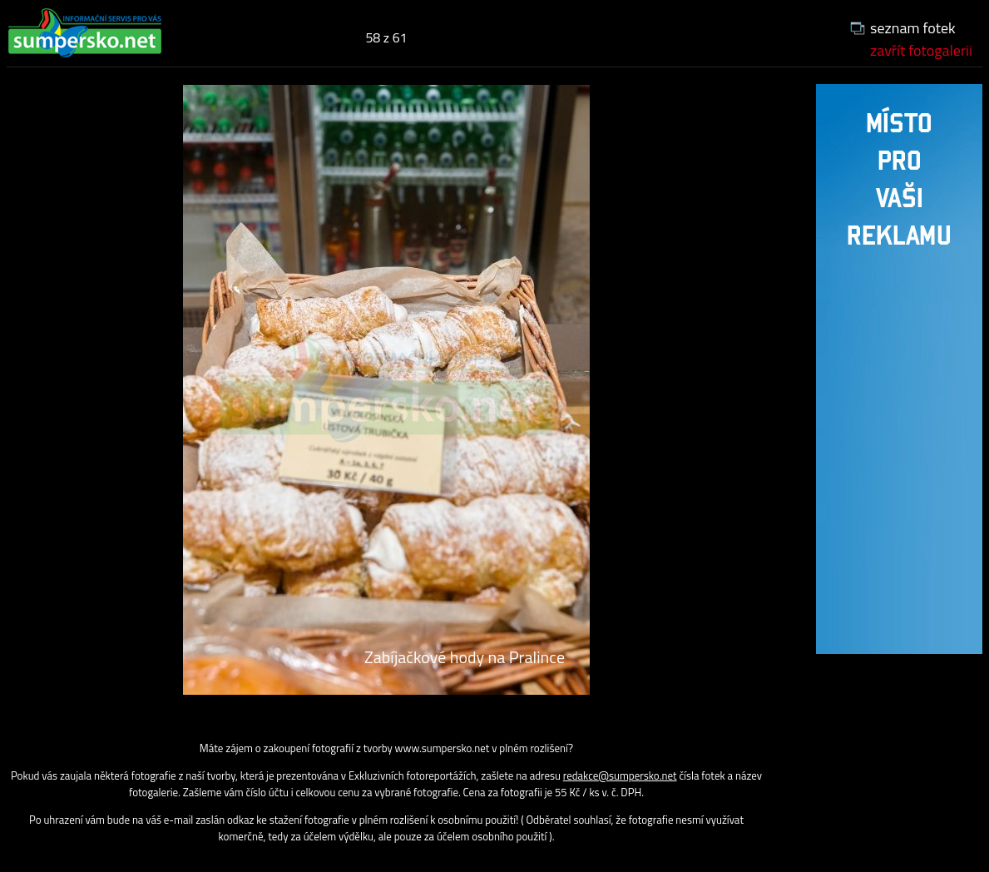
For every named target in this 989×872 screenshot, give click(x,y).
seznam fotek (913, 28)
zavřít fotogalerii (921, 50)
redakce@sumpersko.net (620, 775)
